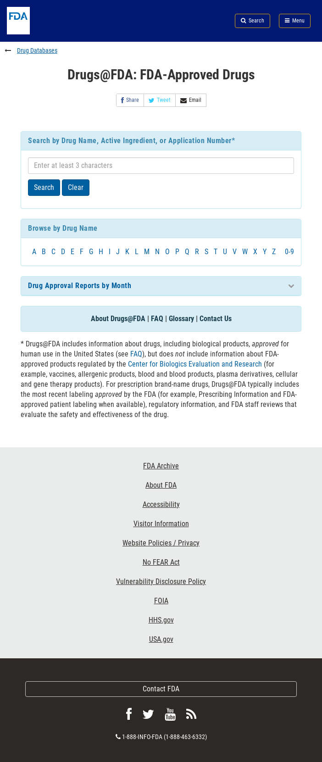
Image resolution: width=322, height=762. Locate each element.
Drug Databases (37, 50)
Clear (75, 187)
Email (190, 100)
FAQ (157, 318)
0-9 (289, 251)
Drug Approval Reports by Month (79, 285)
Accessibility (161, 504)
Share (130, 100)
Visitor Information (161, 523)
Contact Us (216, 318)
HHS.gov (161, 620)
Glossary (181, 318)
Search (44, 187)
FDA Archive (161, 466)
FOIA (161, 600)
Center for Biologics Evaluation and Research (195, 364)
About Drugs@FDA (118, 318)
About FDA (161, 485)
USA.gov (161, 639)
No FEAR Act (161, 562)
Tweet (160, 100)
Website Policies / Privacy (161, 543)
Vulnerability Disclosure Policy (161, 581)
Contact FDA (161, 688)
